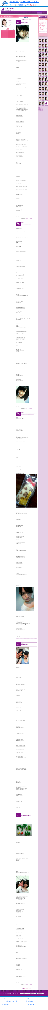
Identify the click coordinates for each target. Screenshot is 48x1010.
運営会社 (5, 1004)
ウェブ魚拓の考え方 (10, 1001)
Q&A (28, 998)
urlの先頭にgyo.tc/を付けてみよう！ (24, 1)
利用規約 (29, 1001)
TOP (3, 998)
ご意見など (30, 1004)
